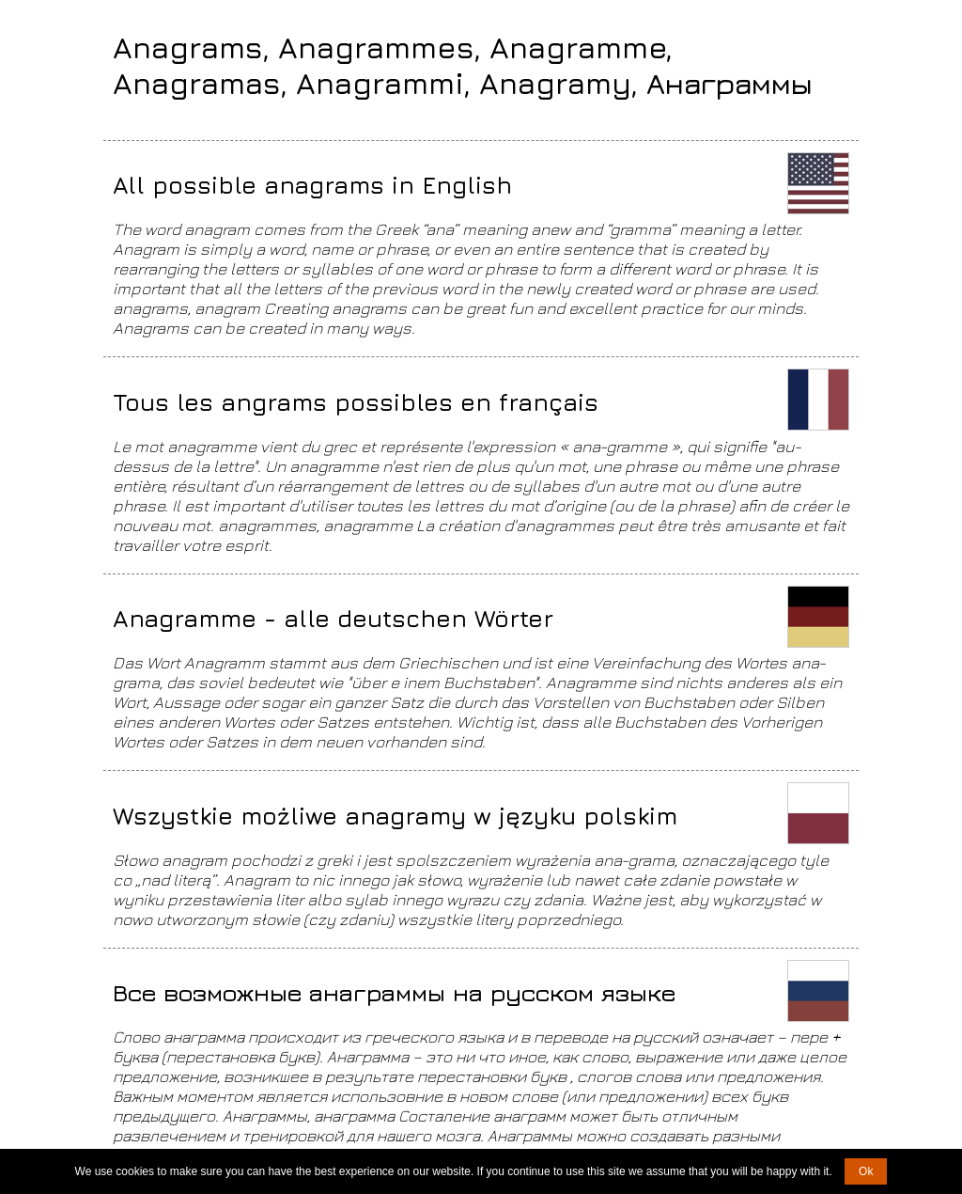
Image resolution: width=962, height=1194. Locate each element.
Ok (866, 1171)
